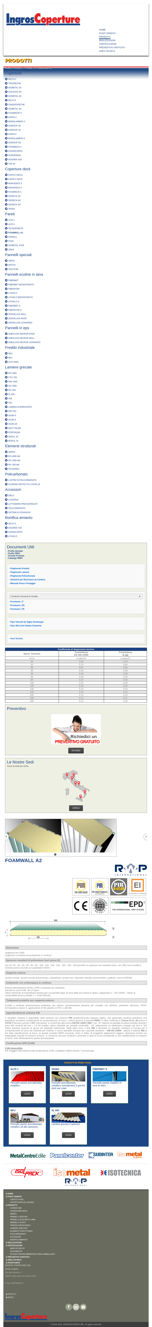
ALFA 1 (11, 220)
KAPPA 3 (12, 117)
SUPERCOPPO (15, 151)
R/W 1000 (12, 381)
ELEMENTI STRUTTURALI (21, 1231)
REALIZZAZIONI (107, 40)
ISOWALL (12, 237)
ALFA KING (13, 362)
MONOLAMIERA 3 (16, 121)
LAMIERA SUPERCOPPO (20, 407)
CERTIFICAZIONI (107, 44)
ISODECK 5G (14, 204)
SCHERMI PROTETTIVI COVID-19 (24, 484)
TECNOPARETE (15, 228)
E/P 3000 (12, 373)
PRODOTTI (104, 37)
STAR (10, 241)
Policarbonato (16, 474)
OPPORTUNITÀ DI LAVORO (22, 1202)
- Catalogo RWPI (15, 558)
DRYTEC (12, 411)
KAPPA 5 (12, 134)
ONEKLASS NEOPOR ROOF (21, 334)
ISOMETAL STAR (16, 245)
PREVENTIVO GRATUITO (112, 47)
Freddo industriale (20, 347)
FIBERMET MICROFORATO (21, 284)
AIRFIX (11, 261)
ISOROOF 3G (14, 126)
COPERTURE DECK (18, 1211)
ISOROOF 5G (14, 142)
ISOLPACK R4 (14, 92)
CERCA (76, 808)
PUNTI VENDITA (107, 33)
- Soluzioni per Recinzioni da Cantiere (27, 579)
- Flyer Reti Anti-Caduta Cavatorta (25, 625)
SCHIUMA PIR (16, 1251)
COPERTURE (16, 1208)
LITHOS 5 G (13, 301)
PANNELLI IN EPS (18, 1222)
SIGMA (11, 209)
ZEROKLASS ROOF (17, 318)
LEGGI (27, 1094)
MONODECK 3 (15, 183)
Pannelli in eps (17, 328)
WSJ (10, 353)
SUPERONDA (14, 155)
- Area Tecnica (16, 638)
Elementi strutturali (20, 446)
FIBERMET (13, 280)
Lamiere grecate (18, 367)
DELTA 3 (12, 79)
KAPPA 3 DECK (15, 175)
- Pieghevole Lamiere (19, 572)
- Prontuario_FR (16, 609)
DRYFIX (12, 265)
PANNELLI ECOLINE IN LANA (22, 1220)
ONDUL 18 (13, 436)
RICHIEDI (76, 750)
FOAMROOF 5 (15, 113)
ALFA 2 (11, 224)
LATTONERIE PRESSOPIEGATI (23, 504)
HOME (102, 29)
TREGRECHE (14, 83)
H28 (10, 398)
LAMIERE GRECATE (19, 1228)
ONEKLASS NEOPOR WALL (21, 338)
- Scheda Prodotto (15, 556)
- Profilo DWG (13, 553)
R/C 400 (12, 390)
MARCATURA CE (17, 1248)
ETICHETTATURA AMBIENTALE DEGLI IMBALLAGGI (32, 1254)
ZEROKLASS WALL (17, 314)
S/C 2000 (12, 386)
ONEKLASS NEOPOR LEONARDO (24, 342)
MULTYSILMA (14, 428)
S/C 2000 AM (14, 460)
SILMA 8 (12, 420)
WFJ (10, 358)
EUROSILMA (14, 432)
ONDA (11, 249)
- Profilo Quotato (15, 551)
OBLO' (11, 495)
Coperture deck (17, 169)
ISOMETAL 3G (15, 87)
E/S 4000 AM (14, 456)
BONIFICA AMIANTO (19, 1240)
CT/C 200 (12, 377)
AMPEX (11, 452)
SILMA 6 (12, 415)
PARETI (31, 68)
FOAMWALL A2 (44, 68)
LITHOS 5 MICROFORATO (20, 297)
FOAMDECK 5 (14, 147)
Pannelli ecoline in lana (24, 274)
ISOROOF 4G (14, 130)
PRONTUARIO (14, 1263)
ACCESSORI (15, 1237)
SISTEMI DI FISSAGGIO (19, 512)
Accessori (13, 489)
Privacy (12, 1294)
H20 (10, 403)
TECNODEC (14, 469)
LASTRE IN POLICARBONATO (22, 480)
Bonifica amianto (19, 518)
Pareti (10, 214)
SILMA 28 (12, 424)
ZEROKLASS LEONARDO (20, 323)
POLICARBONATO (16, 508)
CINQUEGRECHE (16, 104)
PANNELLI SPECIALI (19, 1217)
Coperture (13, 73)
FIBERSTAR (13, 289)
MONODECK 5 (15, 188)
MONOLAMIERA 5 (16, 138)
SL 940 (11, 394)
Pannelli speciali (18, 255)
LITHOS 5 (12, 293)
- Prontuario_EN (16, 605)
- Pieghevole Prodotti (19, 568)
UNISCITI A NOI (16, 1199)
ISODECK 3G (14, 196)
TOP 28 (11, 164)
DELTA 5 (12, 100)
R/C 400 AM (13, 465)
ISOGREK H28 (15, 159)
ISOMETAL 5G (15, 109)
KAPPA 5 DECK (15, 179)
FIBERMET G (14, 306)
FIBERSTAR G (15, 310)
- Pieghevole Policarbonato (22, 576)
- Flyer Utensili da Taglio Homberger (26, 622)
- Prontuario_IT (16, 601)
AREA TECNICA (107, 51)
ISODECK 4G (14, 200)
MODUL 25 (13, 441)
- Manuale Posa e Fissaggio (22, 583)
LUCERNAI (13, 500)
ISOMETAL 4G (15, 96)
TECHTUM (13, 269)
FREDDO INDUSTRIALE (20, 1225)
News (11, 1297)
